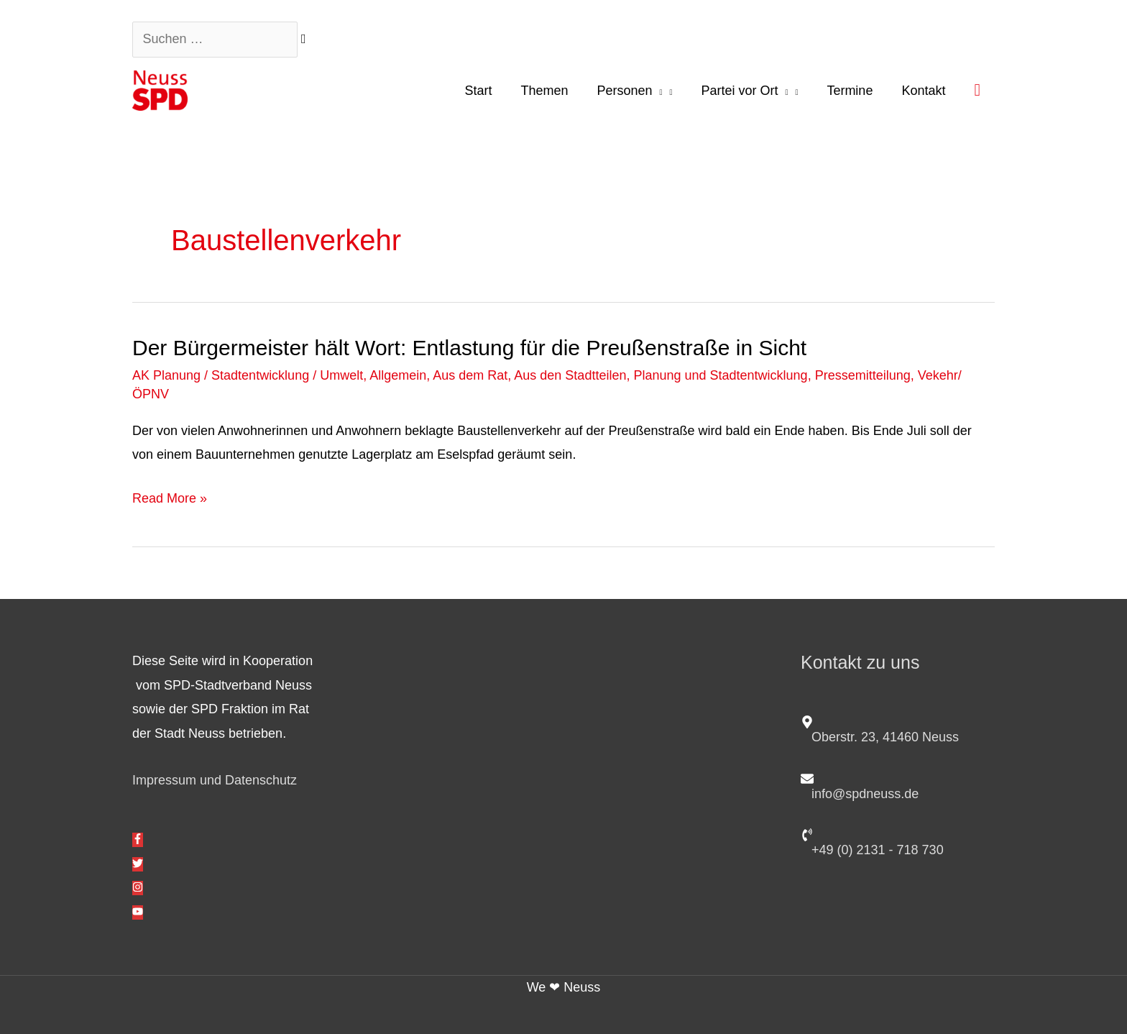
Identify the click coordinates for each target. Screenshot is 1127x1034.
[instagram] (137, 888)
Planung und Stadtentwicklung (720, 375)
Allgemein (397, 375)
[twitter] (137, 864)
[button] (977, 90)
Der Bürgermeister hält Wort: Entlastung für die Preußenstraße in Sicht (469, 348)
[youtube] (137, 912)
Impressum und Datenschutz (214, 780)
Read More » (169, 499)
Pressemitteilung (863, 375)
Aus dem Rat (470, 375)
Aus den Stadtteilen (570, 375)
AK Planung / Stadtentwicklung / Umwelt (247, 375)
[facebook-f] (137, 840)
